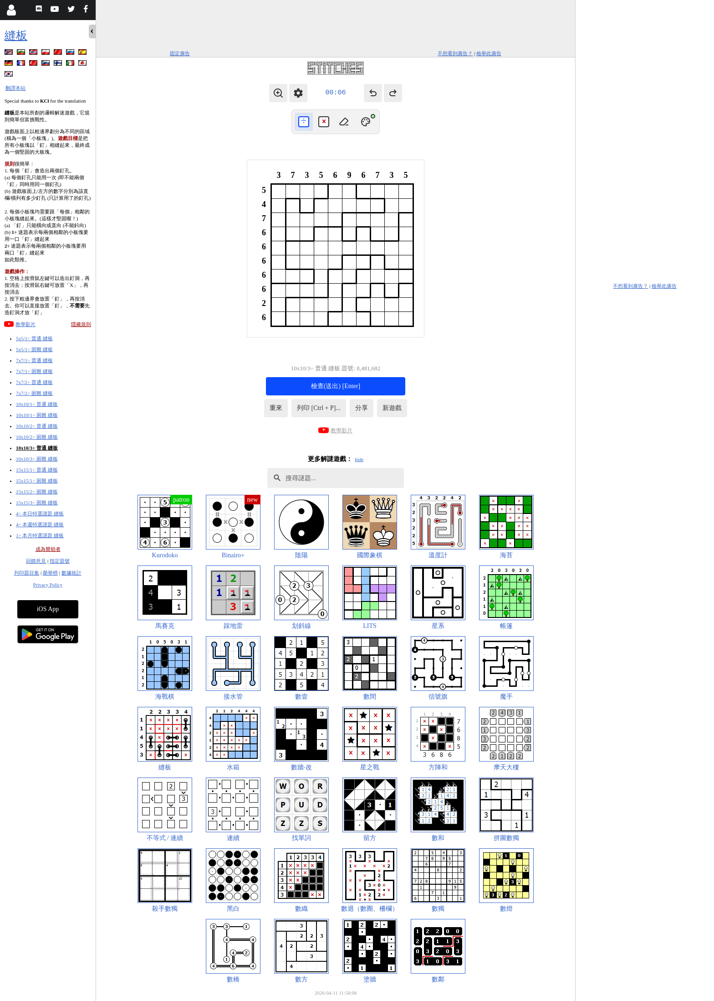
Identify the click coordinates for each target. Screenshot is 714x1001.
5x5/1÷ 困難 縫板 (34, 349)
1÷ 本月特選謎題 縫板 (40, 535)
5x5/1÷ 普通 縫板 (34, 338)
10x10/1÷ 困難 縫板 (37, 415)
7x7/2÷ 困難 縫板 (34, 393)
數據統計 (71, 573)
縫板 (16, 35)
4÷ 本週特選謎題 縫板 (40, 524)
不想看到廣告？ (455, 53)
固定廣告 (180, 53)
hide (359, 459)
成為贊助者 (48, 549)
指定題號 (60, 561)
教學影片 (25, 324)
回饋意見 (36, 561)
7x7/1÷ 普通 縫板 (34, 360)
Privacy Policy (47, 584)
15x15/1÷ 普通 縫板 (37, 469)
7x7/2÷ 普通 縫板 (34, 382)
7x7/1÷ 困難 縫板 (34, 371)
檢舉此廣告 (488, 53)
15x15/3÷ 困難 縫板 (37, 502)
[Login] (11, 10)
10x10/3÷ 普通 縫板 (37, 448)
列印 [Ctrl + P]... (319, 408)
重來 (276, 408)
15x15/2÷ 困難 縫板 (37, 491)
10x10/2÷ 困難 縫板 (37, 437)
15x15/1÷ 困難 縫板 (37, 480)
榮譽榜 (50, 573)
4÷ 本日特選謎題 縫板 (40, 513)
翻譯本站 (15, 88)
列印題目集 (26, 573)
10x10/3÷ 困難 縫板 (37, 459)
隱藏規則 (81, 324)
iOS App (48, 609)
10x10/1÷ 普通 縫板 (37, 404)
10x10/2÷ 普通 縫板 (37, 426)
